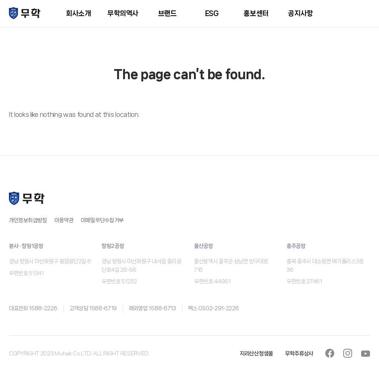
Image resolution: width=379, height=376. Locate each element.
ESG (212, 13)
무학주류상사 (299, 354)
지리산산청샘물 (256, 354)
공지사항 (300, 13)
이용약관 (63, 220)
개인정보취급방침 (28, 220)
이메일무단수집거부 (102, 220)
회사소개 (78, 13)
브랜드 (167, 13)
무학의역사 (122, 13)
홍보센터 (256, 13)
